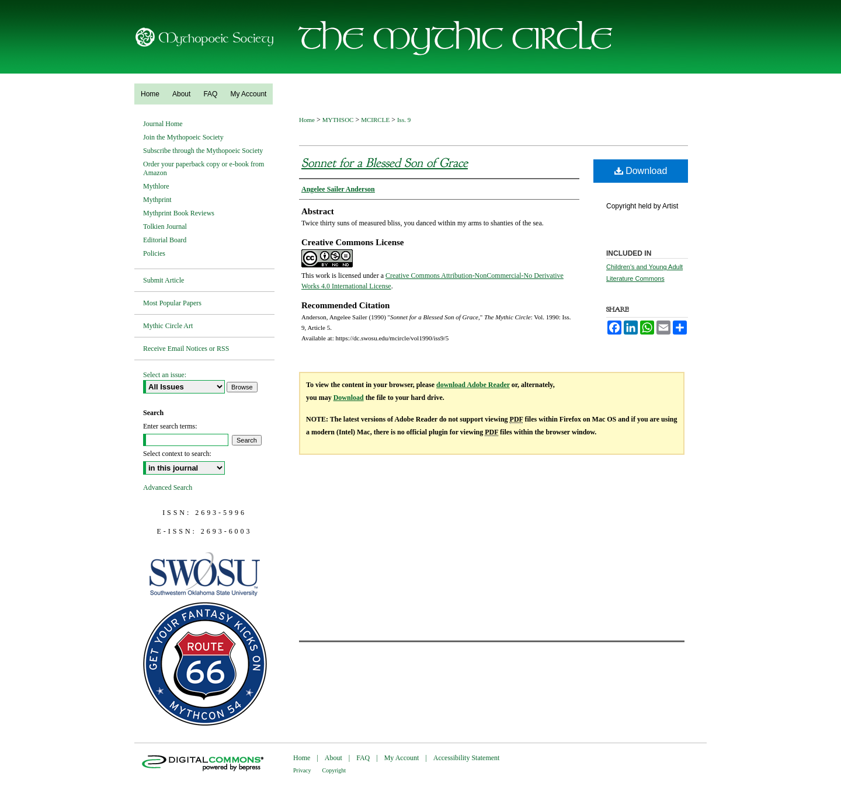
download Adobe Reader (473, 385)
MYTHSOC (338, 119)
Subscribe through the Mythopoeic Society (203, 151)
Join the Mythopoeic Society (183, 137)
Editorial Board (164, 240)
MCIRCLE (375, 119)
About (333, 758)
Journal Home (163, 124)
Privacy (302, 770)
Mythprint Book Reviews (178, 213)
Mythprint (157, 200)
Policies (154, 253)
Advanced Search (167, 487)
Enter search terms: (170, 426)
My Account (401, 758)
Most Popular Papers (172, 303)
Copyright (334, 770)
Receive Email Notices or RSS (186, 348)
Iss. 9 (404, 119)
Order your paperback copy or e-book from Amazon (203, 168)
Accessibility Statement (466, 758)
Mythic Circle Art (168, 326)
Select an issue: (164, 375)
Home (307, 119)
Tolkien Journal (165, 226)
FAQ (363, 758)
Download (641, 171)
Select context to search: (177, 454)
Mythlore (156, 186)
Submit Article (163, 280)
